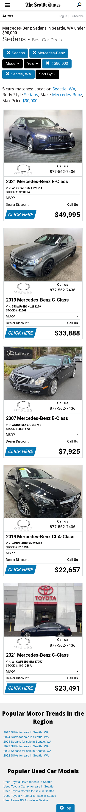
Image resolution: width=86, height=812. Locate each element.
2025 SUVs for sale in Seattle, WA (26, 732)
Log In (63, 16)
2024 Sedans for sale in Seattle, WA (27, 741)
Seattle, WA (18, 74)
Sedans (16, 53)
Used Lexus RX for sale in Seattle (25, 800)
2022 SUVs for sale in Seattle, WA (26, 755)
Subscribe (77, 16)
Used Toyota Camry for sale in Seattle (28, 786)
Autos (7, 16)
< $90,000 (57, 63)
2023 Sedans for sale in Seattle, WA (27, 751)
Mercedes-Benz (49, 53)
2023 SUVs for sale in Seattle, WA (26, 746)
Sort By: (47, 74)
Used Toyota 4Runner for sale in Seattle (29, 795)
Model (12, 63)
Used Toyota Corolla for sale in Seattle (28, 791)
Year (32, 63)
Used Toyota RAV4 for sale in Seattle (27, 782)
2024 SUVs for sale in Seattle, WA (26, 737)
